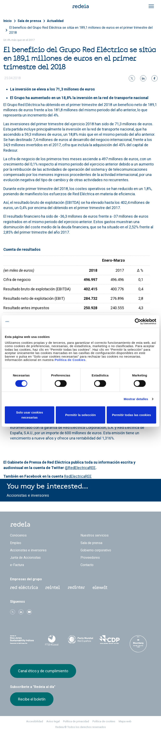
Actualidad (55, 21)
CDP (109, 639)
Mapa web (125, 721)
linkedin (20, 611)
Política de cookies (103, 721)
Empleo (15, 543)
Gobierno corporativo (95, 550)
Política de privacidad (76, 721)
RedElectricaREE (78, 476)
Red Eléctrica (24, 587)
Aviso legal (53, 721)
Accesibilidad (34, 721)
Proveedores (90, 558)
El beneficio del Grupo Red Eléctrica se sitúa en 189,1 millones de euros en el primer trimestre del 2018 (81, 30)
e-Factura (17, 565)
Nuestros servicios (94, 535)
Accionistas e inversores (28, 495)
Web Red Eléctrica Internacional (76, 587)
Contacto (86, 565)
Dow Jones (23, 639)
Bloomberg (138, 643)
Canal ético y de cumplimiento (43, 671)
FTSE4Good (52, 640)
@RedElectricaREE (80, 467)
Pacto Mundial (80, 639)
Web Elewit (100, 587)
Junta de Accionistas (25, 558)
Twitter (12, 611)
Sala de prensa (29, 21)
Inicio (7, 21)
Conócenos (18, 535)
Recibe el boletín (31, 699)
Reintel (52, 587)
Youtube (29, 611)
